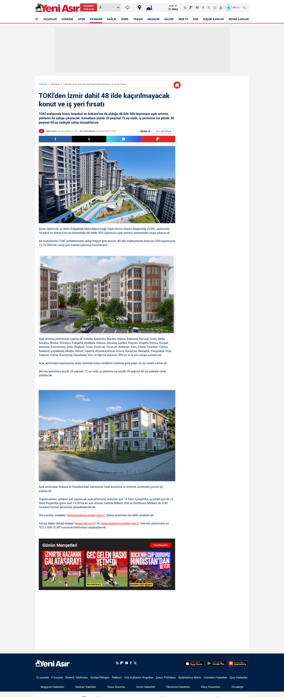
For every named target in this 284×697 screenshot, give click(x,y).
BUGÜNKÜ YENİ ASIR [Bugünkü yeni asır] (88, 7)
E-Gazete (57, 677)
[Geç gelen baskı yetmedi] (107, 568)
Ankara (58, 233)
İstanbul (44, 233)
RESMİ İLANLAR (239, 19)
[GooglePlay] (216, 663)
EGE (195, 19)
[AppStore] (194, 663)
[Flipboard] (191, 6)
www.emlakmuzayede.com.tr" (86, 515)
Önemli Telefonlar (76, 677)
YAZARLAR (50, 19)
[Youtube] (221, 6)
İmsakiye (237, 687)
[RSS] (185, 6)
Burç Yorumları (210, 687)
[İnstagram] (215, 6)
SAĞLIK (111, 19)
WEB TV (183, 19)
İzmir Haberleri (145, 687)
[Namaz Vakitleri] (154, 7)
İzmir (153, 339)
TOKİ (151, 229)
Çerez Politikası (166, 677)
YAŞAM (138, 19)
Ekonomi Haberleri (178, 687)
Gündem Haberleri (215, 677)
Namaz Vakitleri (86, 687)
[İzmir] (128, 7)
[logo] (52, 662)
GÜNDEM (67, 19)
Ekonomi (55, 84)
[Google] (163, 131)
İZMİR (124, 19)
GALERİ (169, 19)
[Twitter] (208, 6)
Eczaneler (42, 677)
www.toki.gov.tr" (85, 523)
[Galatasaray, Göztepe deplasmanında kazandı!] (63, 568)
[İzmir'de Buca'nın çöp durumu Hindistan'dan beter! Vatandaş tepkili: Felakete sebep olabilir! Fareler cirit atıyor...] (150, 568)
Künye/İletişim (100, 677)
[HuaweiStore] (238, 663)
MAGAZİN (153, 19)
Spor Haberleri (238, 677)
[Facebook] (203, 6)
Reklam (117, 677)
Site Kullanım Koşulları (138, 677)
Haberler (43, 84)
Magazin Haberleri (52, 687)
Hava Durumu (116, 687)
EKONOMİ (96, 19)
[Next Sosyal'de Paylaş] (197, 6)
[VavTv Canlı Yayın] (232, 7)
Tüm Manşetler (160, 545)
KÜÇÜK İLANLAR (213, 19)
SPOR (81, 19)
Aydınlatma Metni (189, 677)
